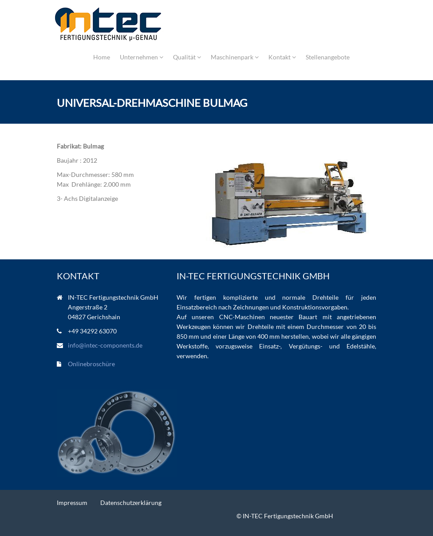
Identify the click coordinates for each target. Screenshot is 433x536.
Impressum (72, 502)
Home (101, 57)
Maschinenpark (235, 57)
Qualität (187, 57)
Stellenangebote (328, 57)
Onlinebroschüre (91, 364)
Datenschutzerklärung (130, 502)
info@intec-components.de (105, 345)
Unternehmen (141, 57)
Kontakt (282, 57)
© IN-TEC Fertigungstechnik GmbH (284, 516)
